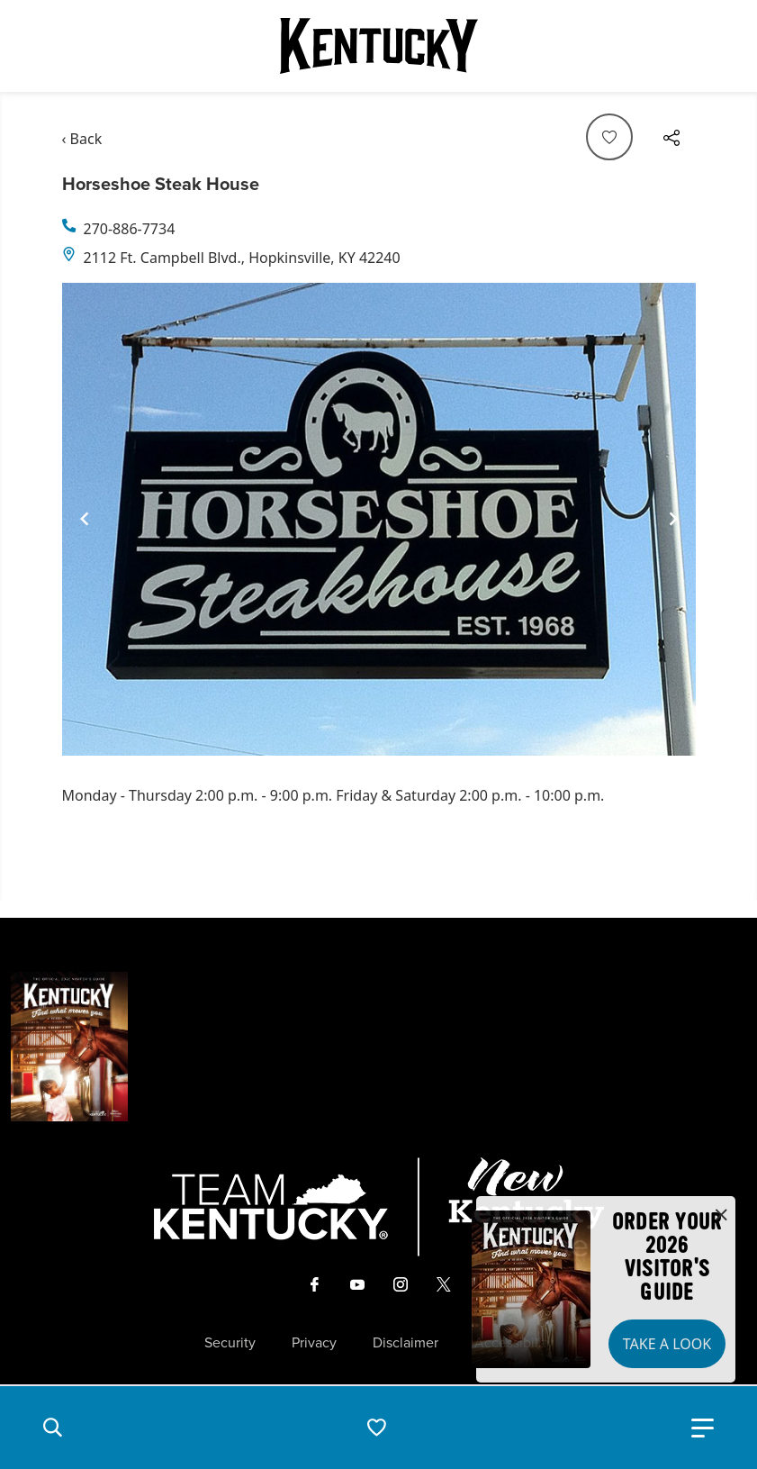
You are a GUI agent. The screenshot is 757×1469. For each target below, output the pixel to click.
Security (230, 1343)
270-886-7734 (130, 229)
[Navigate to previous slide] (84, 518)
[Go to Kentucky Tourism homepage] (379, 46)
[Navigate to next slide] (673, 518)
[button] (52, 1428)
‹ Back (82, 139)
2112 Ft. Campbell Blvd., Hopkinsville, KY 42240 (242, 258)
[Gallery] (379, 519)
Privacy (314, 1343)
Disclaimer (405, 1343)
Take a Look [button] (667, 1344)
